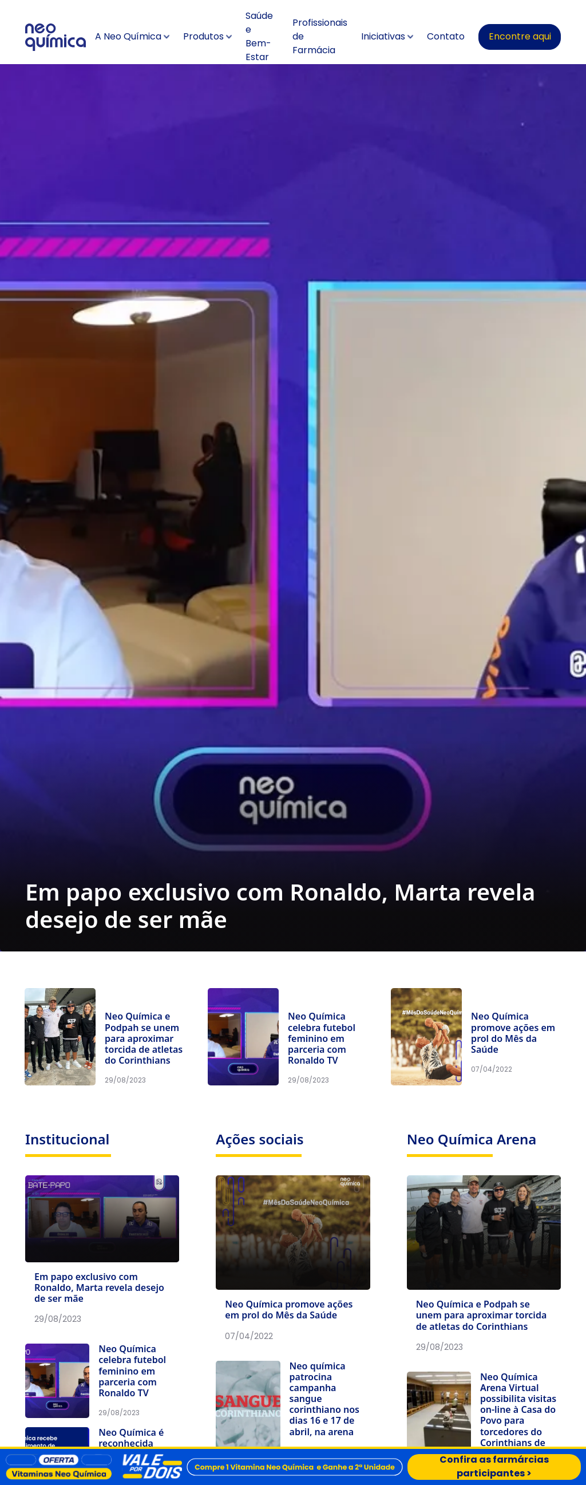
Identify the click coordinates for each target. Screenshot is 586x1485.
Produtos (203, 36)
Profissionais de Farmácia (319, 36)
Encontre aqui (520, 36)
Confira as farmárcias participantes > (494, 1467)
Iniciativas (383, 36)
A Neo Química (128, 36)
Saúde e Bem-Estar (259, 36)
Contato (446, 36)
